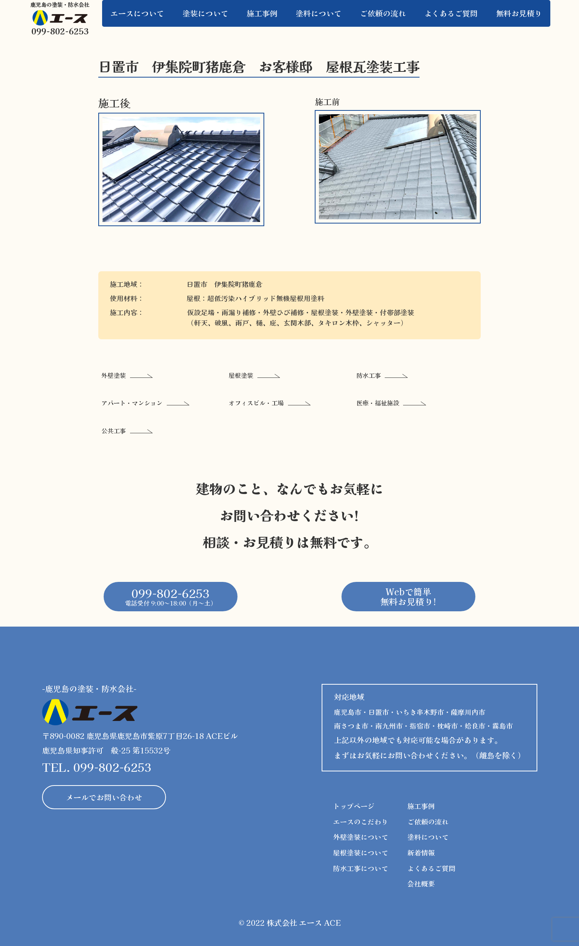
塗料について (428, 837)
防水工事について (360, 868)
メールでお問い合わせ (104, 797)
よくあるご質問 (431, 868)
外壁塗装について (360, 837)
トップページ (353, 806)
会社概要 (421, 883)
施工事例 (421, 806)
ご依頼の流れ (428, 821)
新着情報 (421, 852)
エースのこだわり (360, 821)
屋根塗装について (360, 852)
